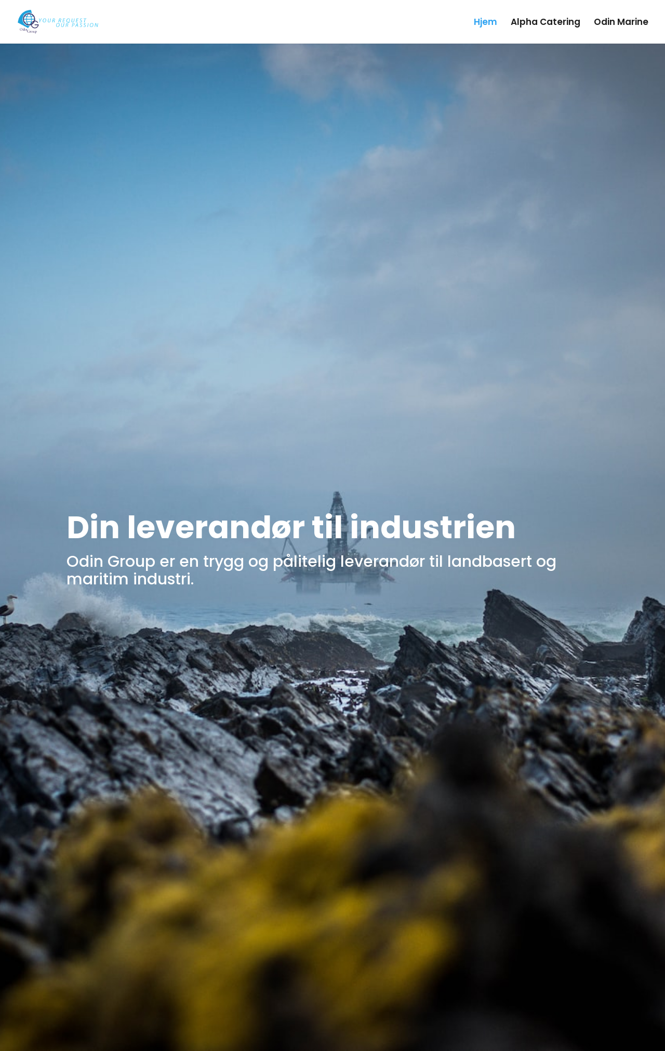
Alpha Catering (545, 23)
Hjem (485, 23)
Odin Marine (621, 23)
